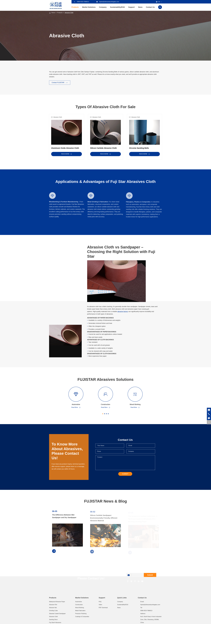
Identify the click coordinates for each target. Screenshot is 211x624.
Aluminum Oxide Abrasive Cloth (65, 149)
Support (131, 8)
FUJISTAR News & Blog (105, 502)
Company (103, 8)
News (140, 8)
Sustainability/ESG (117, 8)
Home (53, 12)
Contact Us (150, 8)
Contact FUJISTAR (60, 83)
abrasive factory (124, 311)
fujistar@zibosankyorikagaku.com (107, 1)
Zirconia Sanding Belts (139, 149)
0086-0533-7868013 (81, 1)
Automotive (77, 404)
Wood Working (136, 404)
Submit (150, 576)
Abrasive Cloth (69, 12)
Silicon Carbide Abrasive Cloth (103, 149)
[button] (104, 413)
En (158, 1)
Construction (106, 404)
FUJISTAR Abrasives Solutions (107, 379)
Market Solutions (89, 8)
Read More (66, 155)
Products (75, 8)
